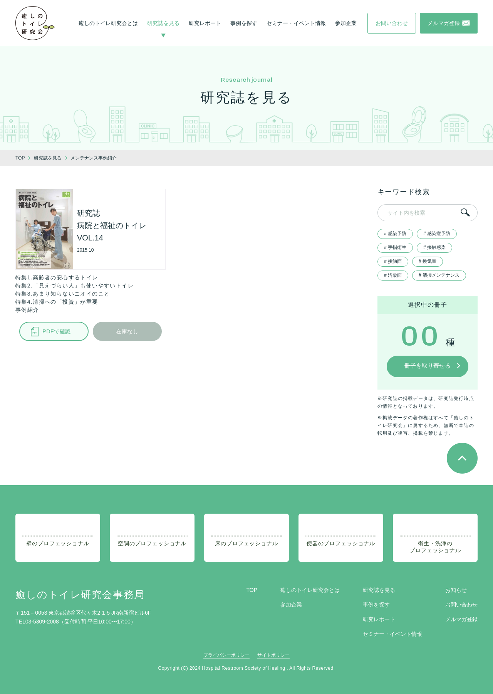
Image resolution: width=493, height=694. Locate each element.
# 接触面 (393, 261)
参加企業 (346, 23)
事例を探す (243, 23)
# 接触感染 (434, 247)
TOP (251, 590)
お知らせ (456, 590)
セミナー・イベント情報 (296, 23)
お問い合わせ (461, 605)
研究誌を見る (163, 23)
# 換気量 (427, 261)
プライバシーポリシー (226, 655)
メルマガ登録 (461, 619)
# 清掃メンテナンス (439, 275)
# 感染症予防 (436, 233)
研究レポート (205, 23)
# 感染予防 (395, 233)
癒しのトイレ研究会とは (108, 23)
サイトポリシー (273, 655)
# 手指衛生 (395, 247)
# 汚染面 (393, 275)
